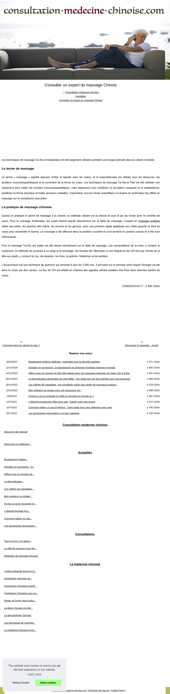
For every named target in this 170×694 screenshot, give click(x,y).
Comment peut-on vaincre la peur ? (21, 345)
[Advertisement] (81, 127)
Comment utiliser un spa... (18, 518)
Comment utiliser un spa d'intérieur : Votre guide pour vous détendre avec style (70, 407)
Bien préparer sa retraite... (18, 496)
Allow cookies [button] (48, 682)
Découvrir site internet (15, 432)
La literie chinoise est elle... (18, 608)
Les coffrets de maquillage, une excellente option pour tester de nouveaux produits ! (72, 385)
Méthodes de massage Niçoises (21, 556)
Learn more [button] (34, 674)
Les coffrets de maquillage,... (19, 489)
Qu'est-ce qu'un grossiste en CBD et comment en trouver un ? (61, 396)
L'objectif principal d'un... (17, 511)
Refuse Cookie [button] (21, 682)
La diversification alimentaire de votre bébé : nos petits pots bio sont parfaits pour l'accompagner (79, 379)
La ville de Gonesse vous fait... (20, 548)
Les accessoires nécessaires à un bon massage (53, 413)
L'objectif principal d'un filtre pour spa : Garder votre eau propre (61, 402)
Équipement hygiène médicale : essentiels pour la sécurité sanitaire (64, 362)
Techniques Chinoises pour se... (21, 593)
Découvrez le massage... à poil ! (142, 345)
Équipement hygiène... (16, 459)
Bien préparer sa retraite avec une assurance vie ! (54, 390)
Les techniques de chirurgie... (19, 623)
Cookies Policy (118, 690)
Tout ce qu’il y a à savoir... (18, 541)
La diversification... (14, 481)
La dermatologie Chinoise (17, 615)
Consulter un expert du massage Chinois (80, 100)
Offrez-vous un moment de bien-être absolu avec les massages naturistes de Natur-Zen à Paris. (79, 373)
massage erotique (149, 221)
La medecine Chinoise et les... (20, 630)
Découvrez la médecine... (17, 444)
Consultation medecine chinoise (82, 92)
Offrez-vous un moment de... (19, 474)
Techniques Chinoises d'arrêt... (20, 586)
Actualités (81, 96)
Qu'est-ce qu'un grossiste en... (20, 503)
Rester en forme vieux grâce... (20, 600)
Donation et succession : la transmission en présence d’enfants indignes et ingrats (71, 367)
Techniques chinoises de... (18, 578)
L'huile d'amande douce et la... (20, 571)
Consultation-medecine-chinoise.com (69, 690)
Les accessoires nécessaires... (20, 526)
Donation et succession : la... (19, 467)
